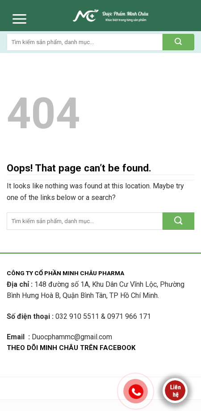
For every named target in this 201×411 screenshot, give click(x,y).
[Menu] (19, 18)
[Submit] (178, 42)
